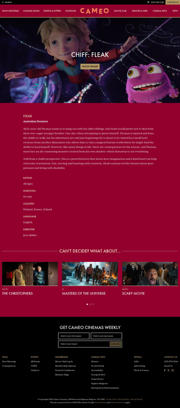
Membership (61, 357)
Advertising (139, 366)
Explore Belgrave (99, 383)
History (94, 361)
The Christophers (17, 293)
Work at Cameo (141, 370)
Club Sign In (173, 2)
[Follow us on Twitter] (168, 370)
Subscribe (115, 344)
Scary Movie (133, 293)
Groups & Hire (139, 11)
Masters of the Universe (84, 293)
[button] (87, 304)
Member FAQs (62, 375)
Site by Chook (136, 399)
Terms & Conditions (64, 370)
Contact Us (170, 357)
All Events (35, 361)
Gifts (175, 11)
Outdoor (70, 11)
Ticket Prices (97, 379)
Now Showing (10, 11)
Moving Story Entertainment (105, 388)
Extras (137, 357)
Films (5, 357)
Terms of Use (111, 399)
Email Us (168, 366)
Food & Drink (97, 366)
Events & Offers (52, 11)
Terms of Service (117, 402)
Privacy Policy (123, 399)
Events (34, 357)
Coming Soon (31, 11)
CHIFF (34, 366)
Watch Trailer (90, 66)
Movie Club (120, 11)
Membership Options (65, 366)
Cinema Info (160, 11)
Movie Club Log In (64, 361)
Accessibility (97, 370)
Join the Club (157, 2)
